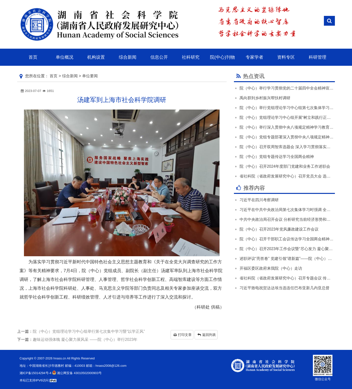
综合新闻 (70, 76)
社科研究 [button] (190, 57)
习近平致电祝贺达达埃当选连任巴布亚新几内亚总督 (285, 288)
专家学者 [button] (254, 57)
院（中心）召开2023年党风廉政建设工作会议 (279, 229)
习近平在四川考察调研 (259, 200)
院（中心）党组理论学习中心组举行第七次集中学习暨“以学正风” (89, 331)
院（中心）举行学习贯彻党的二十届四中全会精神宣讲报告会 (292, 88)
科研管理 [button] (317, 57)
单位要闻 (90, 76)
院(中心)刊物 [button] (222, 57)
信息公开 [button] (159, 57)
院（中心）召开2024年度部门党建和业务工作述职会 (285, 166)
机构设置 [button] (96, 57)
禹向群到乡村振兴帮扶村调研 (265, 98)
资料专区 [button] (286, 57)
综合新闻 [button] (127, 57)
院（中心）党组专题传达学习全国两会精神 (277, 157)
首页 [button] (33, 57)
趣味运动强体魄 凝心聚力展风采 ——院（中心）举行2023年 (85, 339)
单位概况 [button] (64, 57)
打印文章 (183, 335)
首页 (53, 76)
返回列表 (207, 335)
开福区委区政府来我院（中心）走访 (271, 268)
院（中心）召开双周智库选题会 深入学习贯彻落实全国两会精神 (295, 147)
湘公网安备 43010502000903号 (76, 373)
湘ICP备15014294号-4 (35, 373)
